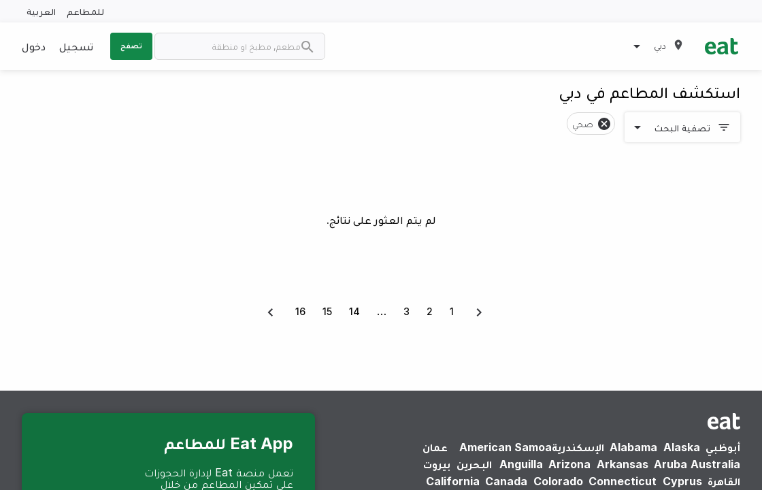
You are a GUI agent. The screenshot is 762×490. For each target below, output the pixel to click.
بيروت (436, 464)
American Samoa (505, 447)
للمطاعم (85, 11)
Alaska (681, 447)
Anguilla (521, 464)
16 (300, 311)
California (453, 481)
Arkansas (622, 464)
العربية (41, 11)
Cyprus (682, 481)
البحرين (474, 464)
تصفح (131, 45)
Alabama (633, 447)
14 (354, 311)
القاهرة (724, 481)
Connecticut (623, 481)
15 (327, 311)
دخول (34, 46)
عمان (435, 447)
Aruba (670, 464)
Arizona (569, 464)
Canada (506, 481)
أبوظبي (723, 447)
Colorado (558, 481)
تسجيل (76, 46)
